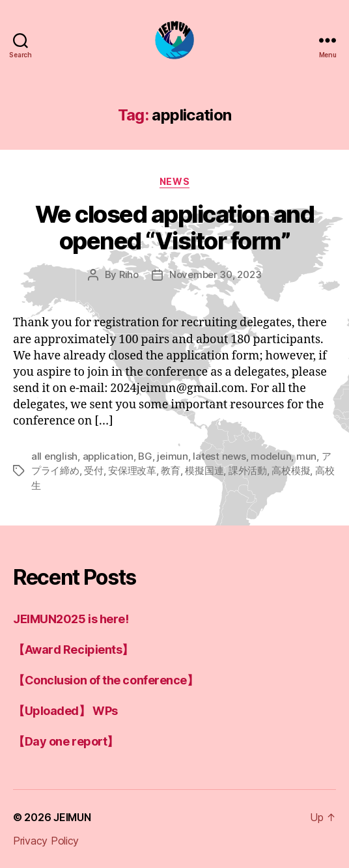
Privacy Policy (46, 840)
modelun (271, 456)
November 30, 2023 (215, 274)
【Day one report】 (66, 741)
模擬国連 (204, 470)
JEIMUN (72, 817)
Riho (129, 274)
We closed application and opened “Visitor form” (174, 227)
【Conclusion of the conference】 (106, 680)
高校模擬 (291, 470)
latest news (219, 456)
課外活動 (248, 470)
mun (306, 456)
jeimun (172, 456)
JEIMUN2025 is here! (70, 619)
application (108, 456)
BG (145, 456)
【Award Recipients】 (73, 649)
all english (54, 456)
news (174, 181)
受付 (94, 470)
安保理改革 (132, 470)
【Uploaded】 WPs (65, 711)
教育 (170, 470)
